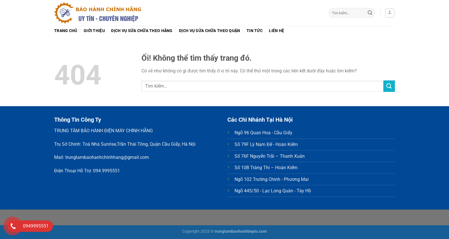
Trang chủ (65, 30)
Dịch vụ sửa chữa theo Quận (209, 30)
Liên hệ (276, 30)
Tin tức (255, 30)
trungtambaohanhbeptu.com (240, 231)
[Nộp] (370, 13)
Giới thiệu (94, 30)
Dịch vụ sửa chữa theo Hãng (142, 30)
